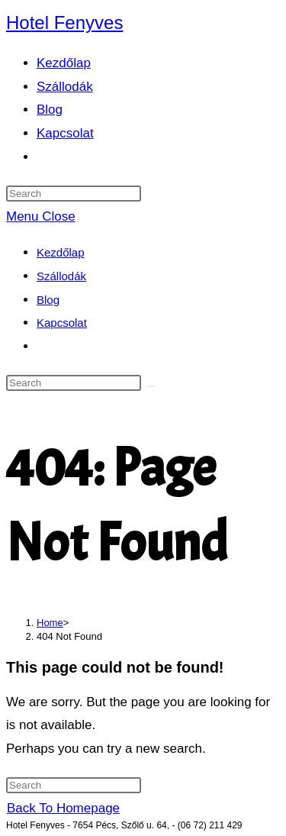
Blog (48, 299)
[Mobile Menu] (41, 216)
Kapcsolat (62, 322)
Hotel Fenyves (64, 22)
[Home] (50, 622)
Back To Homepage (63, 808)
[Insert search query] (73, 194)
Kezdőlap (61, 252)
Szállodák (61, 276)
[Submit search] (150, 386)
